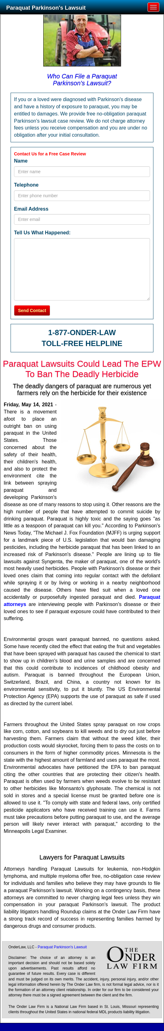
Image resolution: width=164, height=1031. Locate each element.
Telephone (26, 185)
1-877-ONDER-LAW (82, 332)
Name (21, 161)
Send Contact (32, 310)
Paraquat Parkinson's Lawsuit (46, 8)
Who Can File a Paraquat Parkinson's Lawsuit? (82, 79)
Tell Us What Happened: (42, 232)
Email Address (31, 209)
